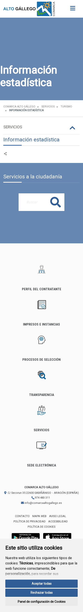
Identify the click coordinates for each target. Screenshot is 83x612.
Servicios (48, 106)
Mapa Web (39, 516)
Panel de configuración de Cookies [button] (42, 601)
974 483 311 (40, 497)
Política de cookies (41, 526)
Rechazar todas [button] (42, 592)
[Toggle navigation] (73, 9)
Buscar (55, 202)
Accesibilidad (58, 521)
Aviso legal (57, 516)
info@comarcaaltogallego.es (41, 503)
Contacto (22, 516)
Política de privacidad (30, 521)
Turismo (66, 106)
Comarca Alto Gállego (19, 106)
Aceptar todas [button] (42, 583)
